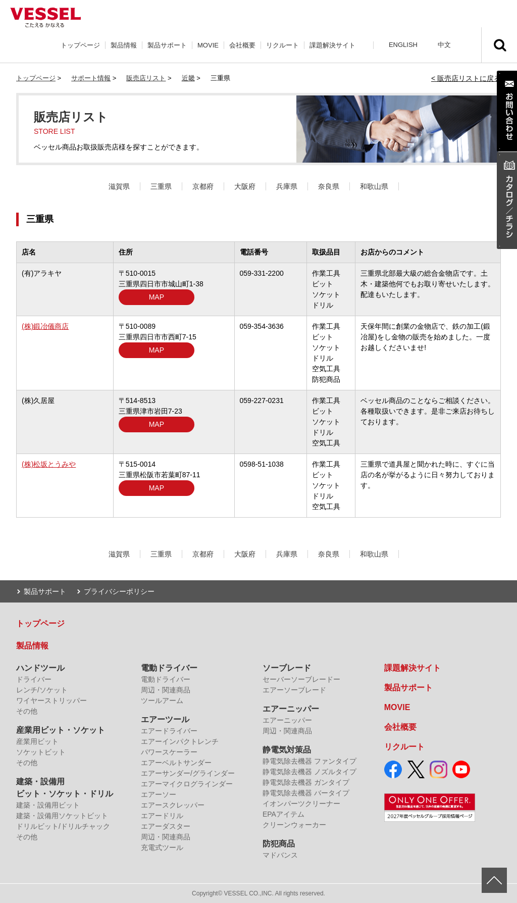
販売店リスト (146, 78)
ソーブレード (287, 668)
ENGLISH (403, 44)
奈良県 (328, 186)
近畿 (188, 78)
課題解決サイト (332, 45)
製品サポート (167, 45)
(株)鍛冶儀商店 (45, 326)
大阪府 (244, 186)
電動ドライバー (169, 668)
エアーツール (165, 719)
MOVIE (208, 45)
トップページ (80, 45)
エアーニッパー (291, 709)
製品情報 (124, 45)
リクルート (282, 45)
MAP (156, 297)
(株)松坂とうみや (49, 464)
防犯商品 (279, 843)
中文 (444, 44)
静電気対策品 (287, 749)
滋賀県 (119, 186)
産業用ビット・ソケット (60, 730)
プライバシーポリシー (119, 591)
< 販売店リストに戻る (466, 78)
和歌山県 (374, 186)
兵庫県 (286, 186)
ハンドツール (40, 668)
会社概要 (242, 45)
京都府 (203, 186)
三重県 (161, 186)
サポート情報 (91, 78)
